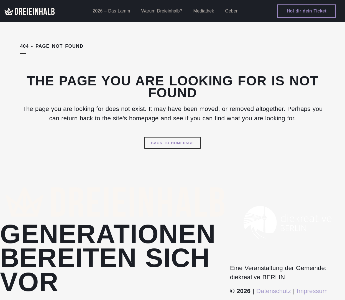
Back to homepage (172, 143)
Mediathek (203, 11)
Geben (232, 11)
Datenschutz (273, 291)
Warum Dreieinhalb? (161, 11)
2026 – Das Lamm (111, 11)
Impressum (312, 291)
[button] (12, 288)
